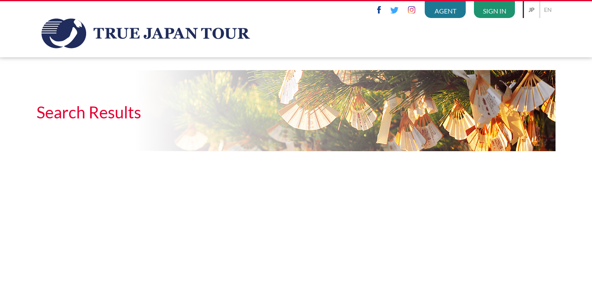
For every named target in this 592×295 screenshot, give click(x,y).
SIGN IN (494, 11)
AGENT (445, 11)
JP (531, 9)
